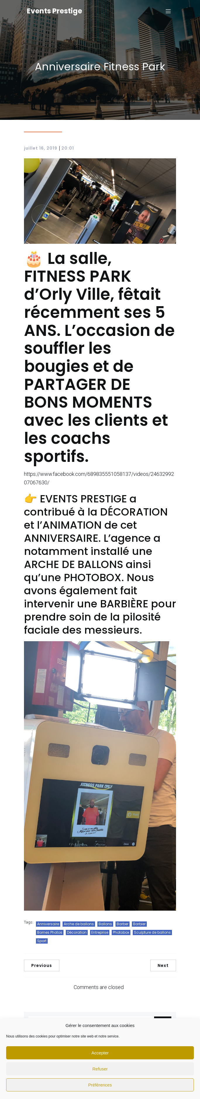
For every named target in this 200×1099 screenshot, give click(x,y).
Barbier (139, 923)
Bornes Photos (49, 932)
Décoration (77, 932)
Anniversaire (48, 923)
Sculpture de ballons (152, 932)
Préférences (100, 1084)
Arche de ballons (79, 923)
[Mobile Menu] (168, 11)
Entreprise (99, 932)
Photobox (121, 932)
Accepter (99, 1052)
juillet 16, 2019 (40, 148)
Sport (41, 940)
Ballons (105, 923)
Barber (122, 923)
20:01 (67, 148)
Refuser (100, 1068)
